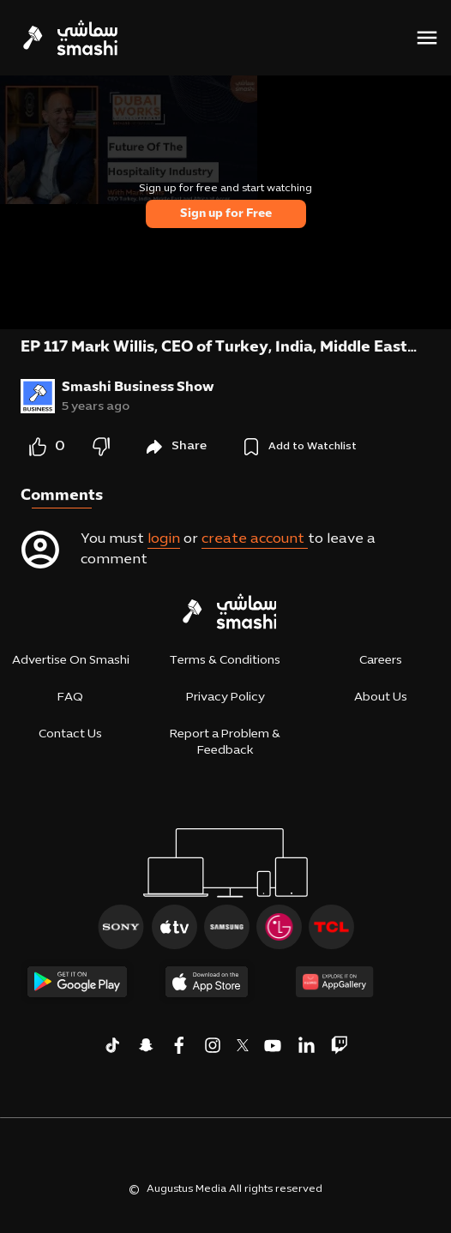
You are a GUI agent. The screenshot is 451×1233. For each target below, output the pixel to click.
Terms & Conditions (225, 660)
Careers (380, 660)
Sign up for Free (226, 214)
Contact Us (70, 734)
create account (254, 539)
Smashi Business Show (138, 387)
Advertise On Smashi (70, 660)
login (163, 539)
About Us (380, 697)
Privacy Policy (225, 697)
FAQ (70, 697)
